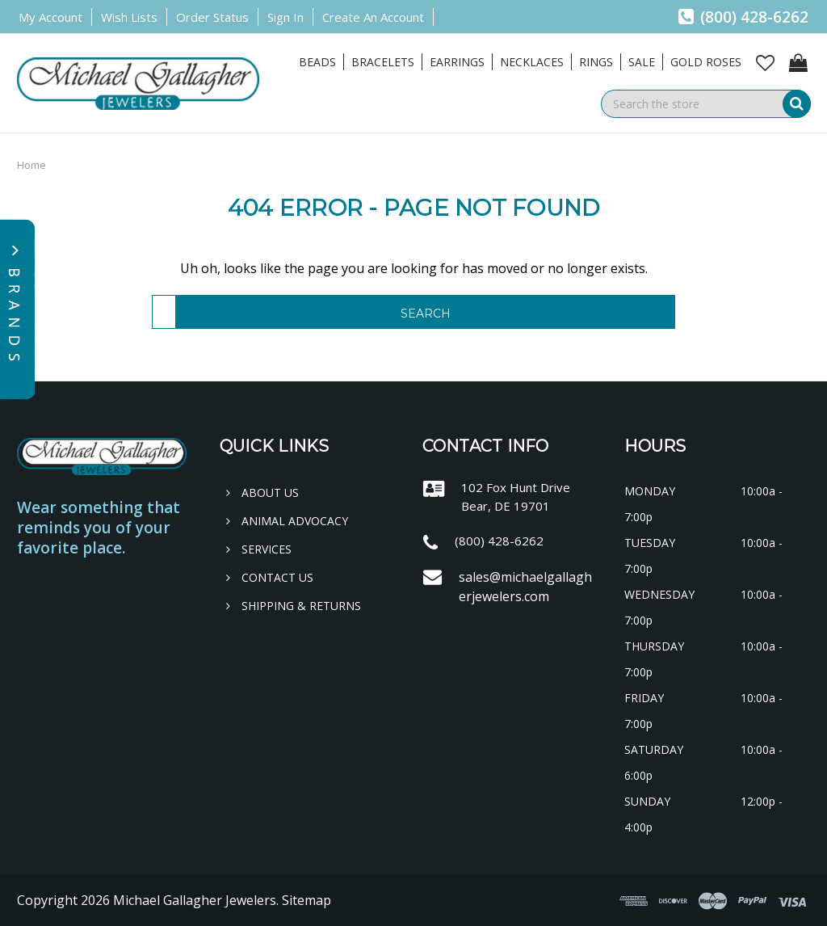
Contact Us (269, 577)
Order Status (212, 17)
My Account (50, 17)
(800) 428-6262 (743, 16)
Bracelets (382, 61)
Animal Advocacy (287, 520)
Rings (596, 61)
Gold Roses (705, 61)
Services (259, 549)
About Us (262, 492)
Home (31, 165)
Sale (641, 61)
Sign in (285, 17)
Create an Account (373, 17)
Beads (317, 61)
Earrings (457, 61)
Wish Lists (129, 17)
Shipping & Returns (293, 605)
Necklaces (532, 61)
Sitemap (306, 900)
